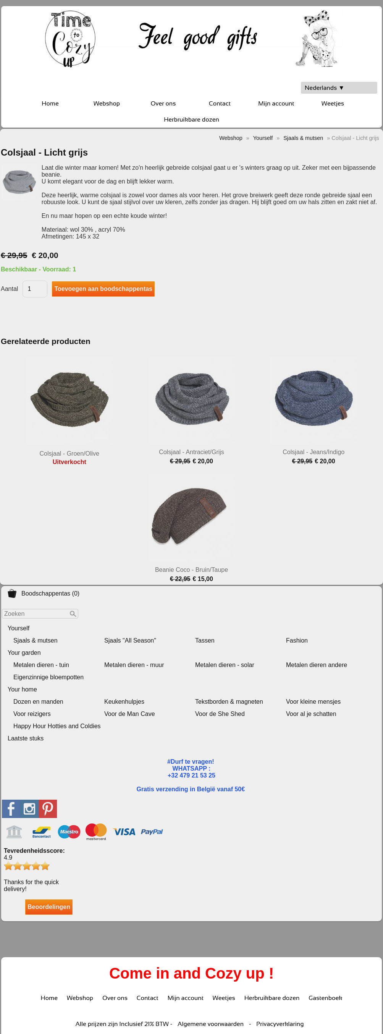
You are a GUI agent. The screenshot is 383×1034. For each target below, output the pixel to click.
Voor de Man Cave (129, 714)
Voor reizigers (32, 714)
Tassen (205, 640)
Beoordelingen (48, 907)
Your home (22, 689)
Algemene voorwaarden (211, 1024)
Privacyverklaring (280, 1024)
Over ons (163, 103)
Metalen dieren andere (316, 665)
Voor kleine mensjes (313, 701)
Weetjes (333, 103)
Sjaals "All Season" (130, 640)
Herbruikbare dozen (191, 119)
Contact (220, 103)
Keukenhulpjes (124, 701)
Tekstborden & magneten (229, 701)
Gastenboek (325, 998)
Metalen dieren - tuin (41, 665)
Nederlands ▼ (324, 87)
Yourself (18, 628)
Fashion (297, 640)
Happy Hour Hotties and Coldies (57, 726)
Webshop (107, 103)
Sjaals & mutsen (35, 640)
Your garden (24, 652)
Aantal (9, 289)
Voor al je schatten (311, 714)
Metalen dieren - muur (134, 665)
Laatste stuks (26, 738)
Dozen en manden (38, 701)
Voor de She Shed (220, 714)
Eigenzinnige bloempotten (48, 677)
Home (50, 103)
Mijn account (276, 103)
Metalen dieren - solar (224, 665)
